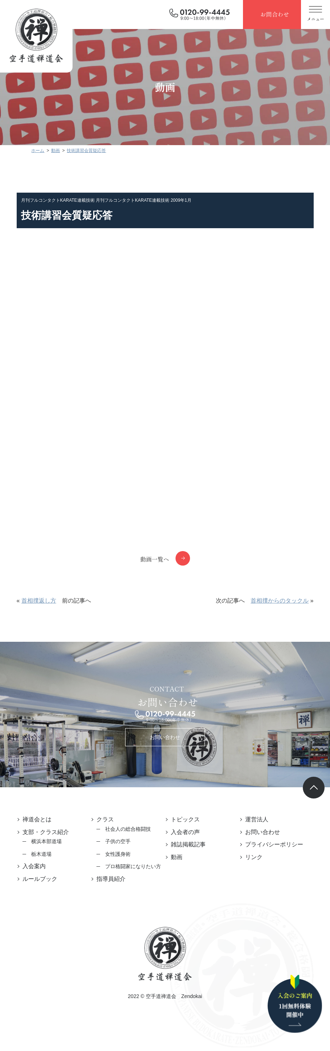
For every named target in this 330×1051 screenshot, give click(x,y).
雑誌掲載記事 (188, 844)
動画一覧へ (154, 559)
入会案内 (34, 866)
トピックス (185, 819)
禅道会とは (36, 819)
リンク (254, 857)
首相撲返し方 (38, 601)
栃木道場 (41, 854)
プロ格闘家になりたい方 (133, 866)
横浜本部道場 (46, 841)
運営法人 (256, 819)
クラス (105, 819)
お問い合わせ (165, 737)
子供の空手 (118, 841)
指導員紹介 (110, 879)
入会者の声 (185, 832)
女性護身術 (118, 854)
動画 (176, 857)
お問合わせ (274, 14)
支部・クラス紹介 (45, 832)
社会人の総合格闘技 (128, 829)
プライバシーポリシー (274, 844)
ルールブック (39, 879)
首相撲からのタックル (280, 601)
